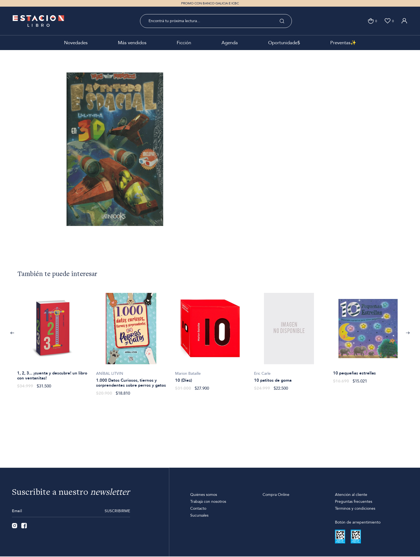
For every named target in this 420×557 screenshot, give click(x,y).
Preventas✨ (343, 43)
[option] (52, 337)
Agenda (229, 43)
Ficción (184, 43)
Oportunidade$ (284, 43)
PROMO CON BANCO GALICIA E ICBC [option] (210, 3)
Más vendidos (132, 43)
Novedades (76, 43)
